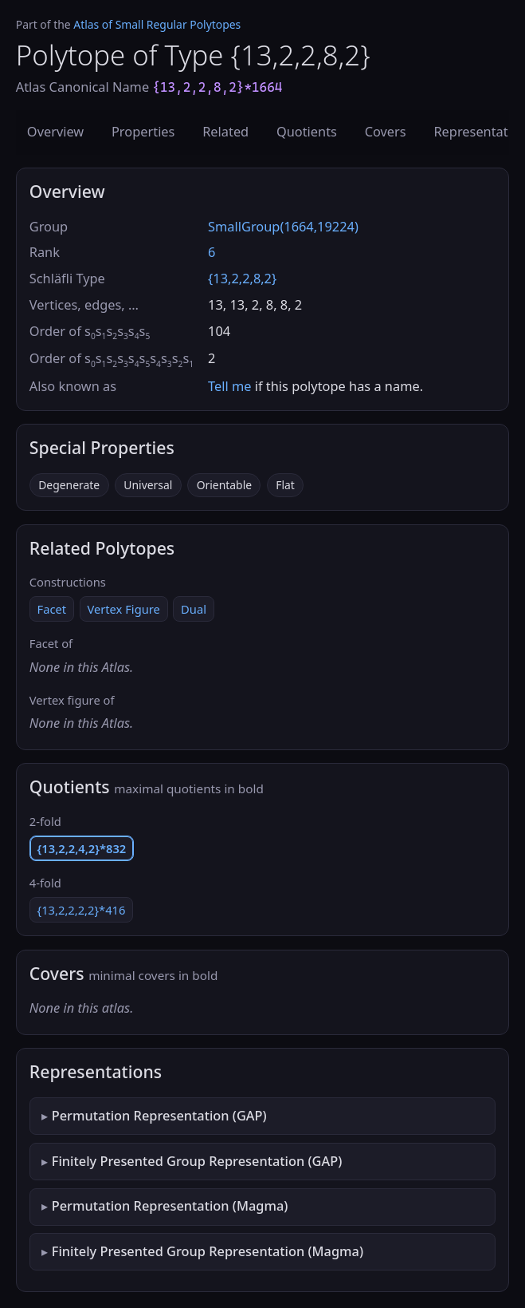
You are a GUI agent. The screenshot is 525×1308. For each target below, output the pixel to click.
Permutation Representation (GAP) (159, 1115)
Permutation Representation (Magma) (170, 1206)
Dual (193, 609)
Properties (143, 131)
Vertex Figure (123, 609)
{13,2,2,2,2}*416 (81, 910)
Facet (52, 609)
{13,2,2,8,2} (242, 278)
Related (225, 131)
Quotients (306, 131)
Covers (385, 131)
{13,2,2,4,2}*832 (82, 848)
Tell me (229, 386)
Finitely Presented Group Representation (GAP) (197, 1161)
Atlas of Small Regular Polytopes (157, 24)
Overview (55, 131)
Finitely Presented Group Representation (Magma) (207, 1251)
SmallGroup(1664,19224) (283, 226)
